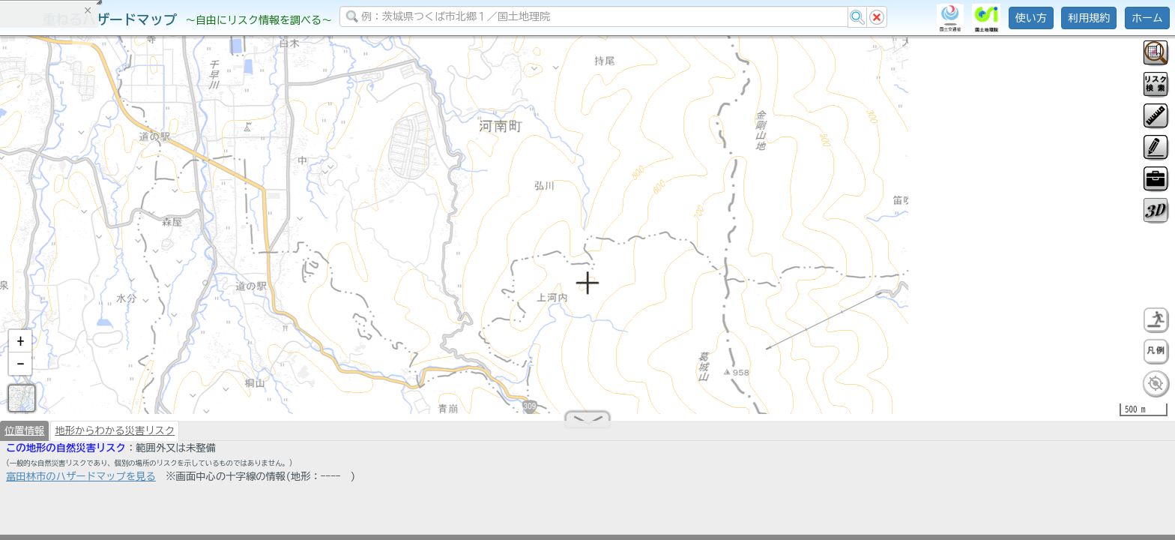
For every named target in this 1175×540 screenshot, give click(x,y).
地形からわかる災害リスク (115, 436)
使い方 (1031, 18)
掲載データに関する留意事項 (82, 255)
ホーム (1147, 18)
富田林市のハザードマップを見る (81, 482)
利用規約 (1089, 18)
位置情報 (24, 436)
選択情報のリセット (158, 295)
